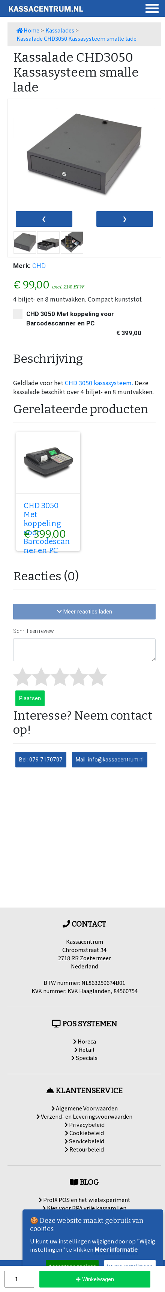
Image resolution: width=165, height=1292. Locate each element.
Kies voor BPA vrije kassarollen (84, 1208)
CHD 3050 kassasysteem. (99, 382)
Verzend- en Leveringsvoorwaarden (84, 1116)
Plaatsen (30, 698)
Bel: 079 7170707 (41, 759)
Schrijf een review (33, 631)
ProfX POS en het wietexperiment (84, 1199)
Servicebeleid (84, 1141)
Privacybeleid (84, 1124)
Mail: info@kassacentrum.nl (110, 759)
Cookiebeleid (84, 1133)
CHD (39, 266)
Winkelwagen (95, 1279)
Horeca (84, 1041)
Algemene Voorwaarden (84, 1108)
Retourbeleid (84, 1149)
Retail (84, 1049)
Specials (84, 1057)
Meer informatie (116, 1249)
